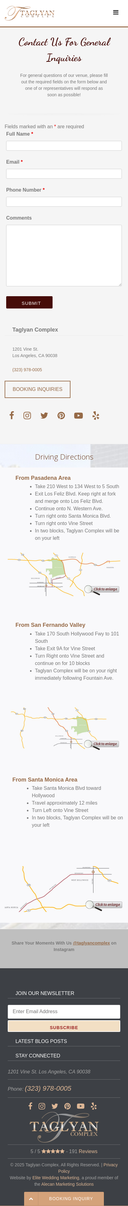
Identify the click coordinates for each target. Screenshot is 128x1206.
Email (14, 162)
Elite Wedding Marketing (55, 1177)
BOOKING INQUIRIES (37, 389)
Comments (19, 218)
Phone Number (25, 190)
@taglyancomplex (91, 943)
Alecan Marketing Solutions (67, 1184)
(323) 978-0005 (27, 369)
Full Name (19, 134)
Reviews (88, 1151)
